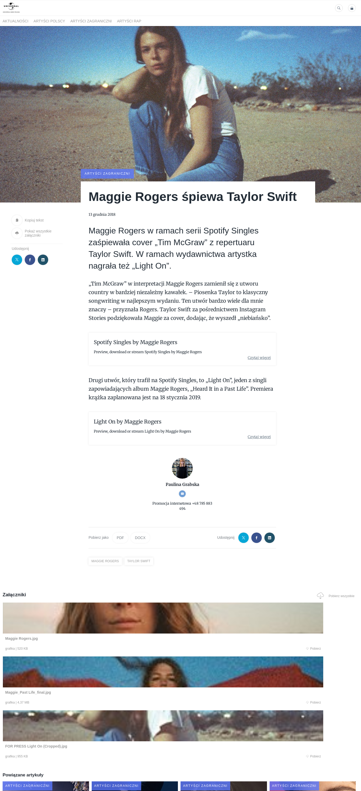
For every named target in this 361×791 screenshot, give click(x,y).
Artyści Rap (129, 21)
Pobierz (78, 649)
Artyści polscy (49, 21)
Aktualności (15, 21)
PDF (120, 537)
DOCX (140, 537)
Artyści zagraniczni (91, 21)
